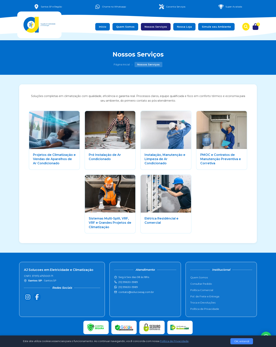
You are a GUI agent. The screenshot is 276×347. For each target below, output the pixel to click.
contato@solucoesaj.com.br (136, 292)
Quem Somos (125, 26)
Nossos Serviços (156, 26)
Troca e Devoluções (202, 302)
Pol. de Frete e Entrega (204, 296)
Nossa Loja (184, 26)
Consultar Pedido (201, 283)
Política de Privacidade (204, 308)
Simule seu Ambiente (216, 26)
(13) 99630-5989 (128, 287)
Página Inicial (122, 64)
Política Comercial (201, 290)
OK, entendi (241, 341)
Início (102, 26)
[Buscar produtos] (246, 26)
